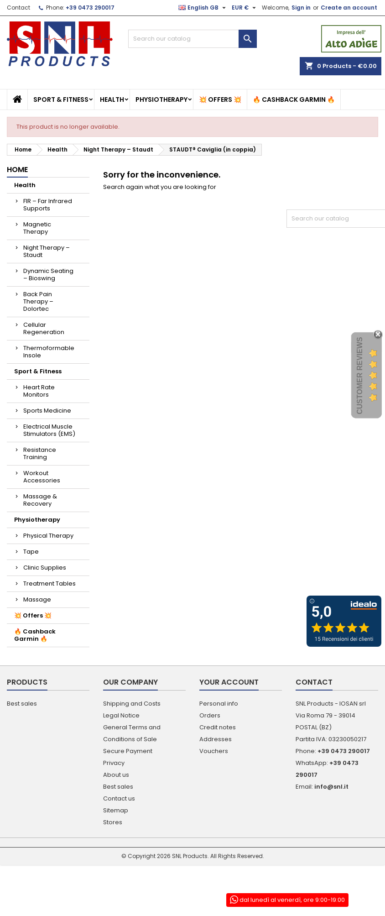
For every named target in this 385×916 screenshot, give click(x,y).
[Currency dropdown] (245, 8)
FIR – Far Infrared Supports (47, 205)
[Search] (192, 39)
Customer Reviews (360, 376)
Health (112, 99)
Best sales (22, 703)
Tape (31, 551)
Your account (229, 682)
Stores (112, 822)
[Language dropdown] (203, 8)
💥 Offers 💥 (220, 99)
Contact (18, 7)
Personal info (218, 703)
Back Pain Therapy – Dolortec (38, 301)
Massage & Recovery (40, 500)
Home (17, 169)
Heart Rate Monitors (39, 391)
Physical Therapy (48, 535)
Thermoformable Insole (48, 352)
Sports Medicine (47, 410)
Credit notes (217, 727)
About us (116, 774)
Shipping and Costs (132, 703)
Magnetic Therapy (37, 228)
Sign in (301, 7)
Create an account (349, 7)
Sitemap (115, 810)
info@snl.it (331, 786)
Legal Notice (121, 715)
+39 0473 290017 (90, 7)
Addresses (215, 739)
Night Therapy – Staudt (46, 251)
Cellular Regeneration (43, 328)
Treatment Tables (49, 583)
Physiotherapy (161, 99)
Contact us (119, 798)
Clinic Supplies (44, 567)
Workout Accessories (41, 477)
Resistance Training (39, 453)
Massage (37, 599)
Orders (209, 715)
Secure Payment (127, 751)
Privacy (114, 763)
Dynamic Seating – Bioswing (48, 275)
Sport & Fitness (60, 99)
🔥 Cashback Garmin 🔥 (294, 99)
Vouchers (213, 751)
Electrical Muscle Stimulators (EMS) (49, 430)
